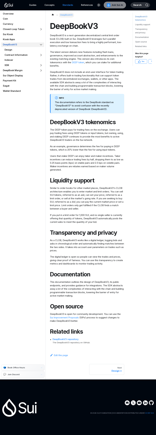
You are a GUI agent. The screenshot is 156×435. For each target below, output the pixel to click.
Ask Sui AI (106, 5)
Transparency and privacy (141, 38)
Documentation (142, 45)
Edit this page (59, 355)
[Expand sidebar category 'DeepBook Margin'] (41, 70)
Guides (23, 5)
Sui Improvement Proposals (64, 317)
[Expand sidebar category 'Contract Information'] (41, 55)
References (78, 5)
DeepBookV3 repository (66, 339)
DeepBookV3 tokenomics (141, 26)
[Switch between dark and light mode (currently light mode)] (89, 5)
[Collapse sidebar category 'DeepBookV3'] (41, 44)
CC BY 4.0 (149, 413)
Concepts (40, 5)
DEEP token (78, 62)
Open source (141, 49)
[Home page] (52, 15)
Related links (141, 54)
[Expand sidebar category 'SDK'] (41, 65)
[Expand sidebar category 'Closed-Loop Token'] (41, 29)
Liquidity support (142, 32)
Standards (58, 5)
